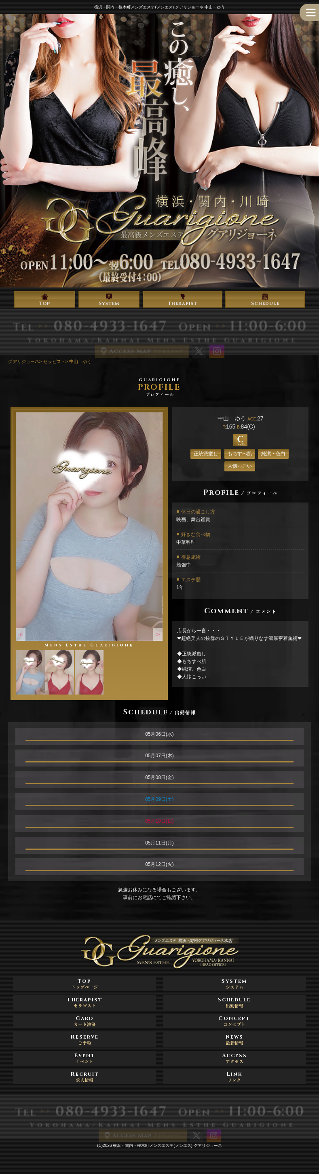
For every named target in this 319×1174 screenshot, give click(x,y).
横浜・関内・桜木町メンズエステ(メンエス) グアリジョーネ (167, 1145)
